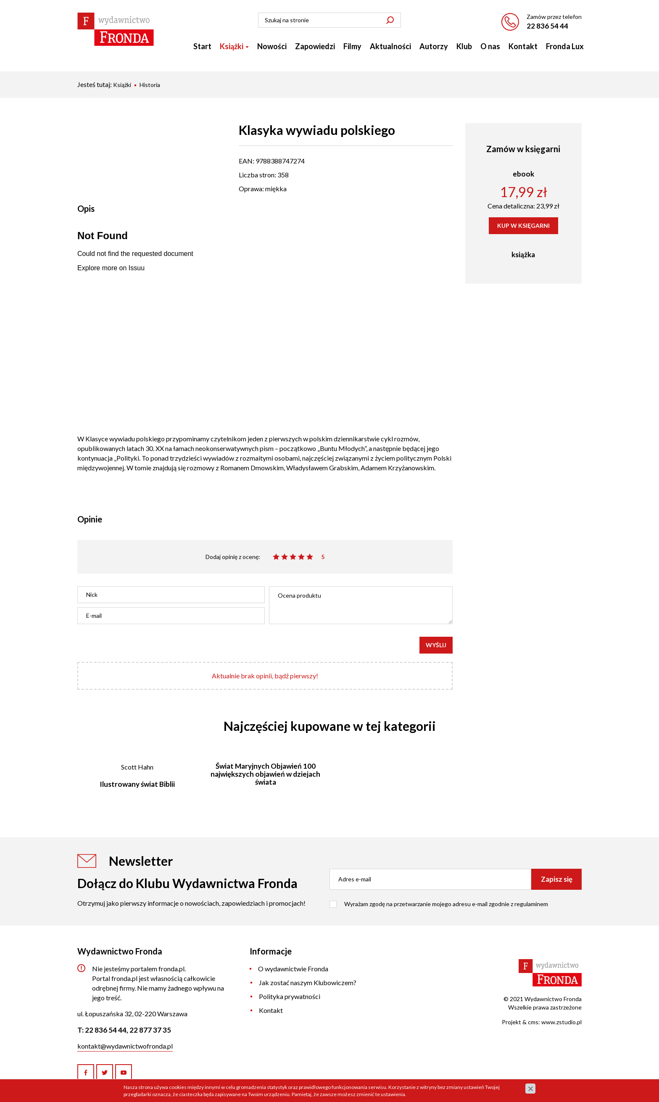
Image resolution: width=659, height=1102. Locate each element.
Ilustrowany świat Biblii (137, 784)
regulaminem (531, 903)
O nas (490, 46)
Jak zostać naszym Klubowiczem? (307, 982)
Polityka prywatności (289, 996)
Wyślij (436, 645)
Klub (464, 46)
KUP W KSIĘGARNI (523, 225)
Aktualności (390, 46)
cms (533, 1022)
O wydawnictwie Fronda (293, 969)
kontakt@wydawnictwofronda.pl (125, 1046)
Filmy (352, 46)
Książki (234, 46)
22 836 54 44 (547, 25)
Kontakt (523, 46)
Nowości (272, 46)
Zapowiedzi (315, 46)
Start (202, 46)
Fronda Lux (565, 46)
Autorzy (433, 46)
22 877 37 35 (150, 1030)
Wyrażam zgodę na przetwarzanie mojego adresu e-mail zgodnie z (446, 903)
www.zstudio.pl (561, 1022)
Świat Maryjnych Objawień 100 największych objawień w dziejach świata (265, 774)
